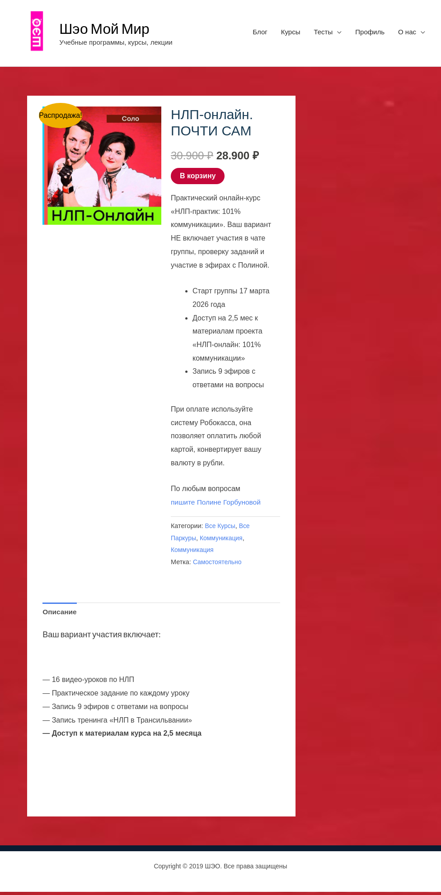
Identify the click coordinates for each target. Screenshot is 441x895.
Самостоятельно (218, 564)
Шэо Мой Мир (108, 29)
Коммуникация (223, 540)
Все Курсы (221, 528)
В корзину (198, 178)
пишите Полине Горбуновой (217, 504)
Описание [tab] (60, 615)
